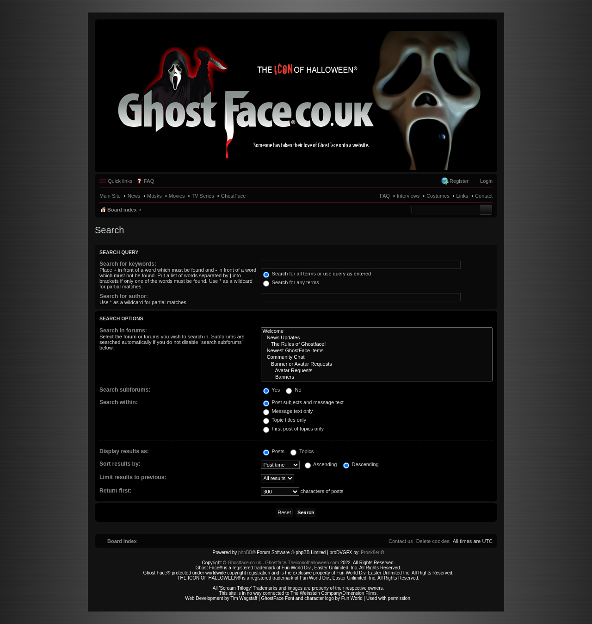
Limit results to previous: (132, 477)
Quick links (120, 181)
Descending (361, 464)
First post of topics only (293, 428)
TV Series (202, 196)
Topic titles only (284, 420)
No (293, 390)
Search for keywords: (127, 264)
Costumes (438, 196)
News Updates (377, 338)
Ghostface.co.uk (245, 562)
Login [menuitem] (486, 181)
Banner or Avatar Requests (377, 364)
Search (486, 209)
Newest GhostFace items (377, 351)
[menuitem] (433, 541)
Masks (154, 196)
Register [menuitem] (459, 181)
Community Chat (377, 357)
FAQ (385, 196)
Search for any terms (291, 282)
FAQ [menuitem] (149, 181)
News (134, 196)
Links (462, 196)
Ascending (321, 464)
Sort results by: (120, 464)
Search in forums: (123, 330)
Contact (484, 196)
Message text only (288, 411)
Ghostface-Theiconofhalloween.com (302, 562)
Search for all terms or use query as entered (317, 273)
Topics (302, 451)
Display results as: (124, 451)
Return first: (115, 490)
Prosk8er (370, 552)
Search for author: (123, 296)
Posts (274, 451)
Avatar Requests (377, 371)
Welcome (377, 331)
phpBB (245, 552)
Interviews (408, 196)
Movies (177, 196)
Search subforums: (124, 390)
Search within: (118, 402)
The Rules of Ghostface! (377, 344)
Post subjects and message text (303, 402)
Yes (271, 390)
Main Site (110, 196)
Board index (122, 209)
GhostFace (233, 196)
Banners (377, 377)
